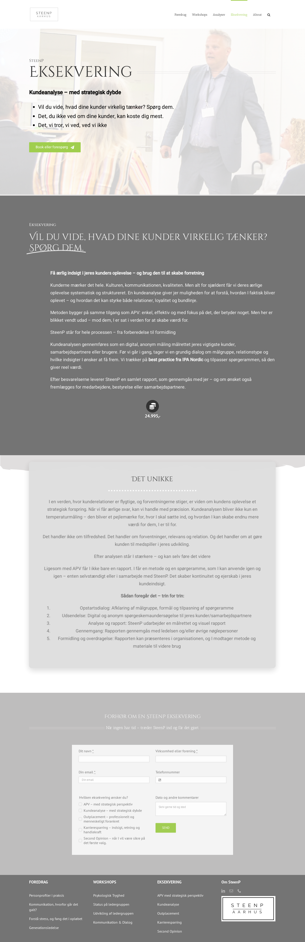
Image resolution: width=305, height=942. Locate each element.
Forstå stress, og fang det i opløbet (55, 918)
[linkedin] (223, 891)
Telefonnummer (168, 776)
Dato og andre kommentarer (177, 801)
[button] (268, 14)
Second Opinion (169, 931)
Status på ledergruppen (111, 904)
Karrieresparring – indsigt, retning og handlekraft (112, 833)
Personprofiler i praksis (46, 895)
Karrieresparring (170, 922)
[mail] (231, 891)
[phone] (239, 891)
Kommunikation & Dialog (112, 922)
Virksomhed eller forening (177, 754)
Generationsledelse (44, 927)
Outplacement (168, 913)
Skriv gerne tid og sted (191, 813)
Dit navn (86, 754)
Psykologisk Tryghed (108, 895)
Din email (87, 776)
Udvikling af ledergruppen (113, 913)
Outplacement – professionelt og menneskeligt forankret (109, 822)
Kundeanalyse (168, 904)
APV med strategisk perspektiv (180, 895)
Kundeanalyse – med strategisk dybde (113, 814)
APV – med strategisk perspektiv (108, 808)
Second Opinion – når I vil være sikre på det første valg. (114, 844)
